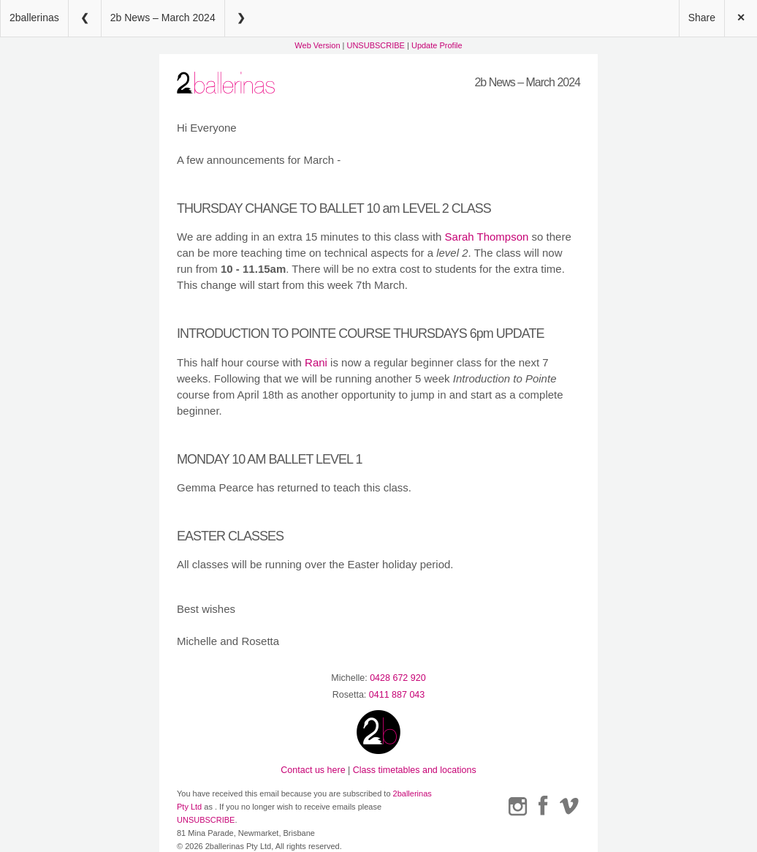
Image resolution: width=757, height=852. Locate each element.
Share (701, 17)
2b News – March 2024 (163, 17)
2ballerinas (34, 17)
